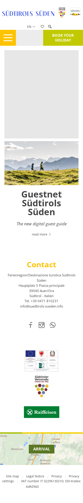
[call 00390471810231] (44, 301)
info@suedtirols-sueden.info (41, 306)
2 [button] (44, 238)
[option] (41, 191)
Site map (12, 476)
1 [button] (39, 238)
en (31, 27)
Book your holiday (63, 38)
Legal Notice (35, 476)
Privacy (56, 476)
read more (41, 234)
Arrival (41, 449)
